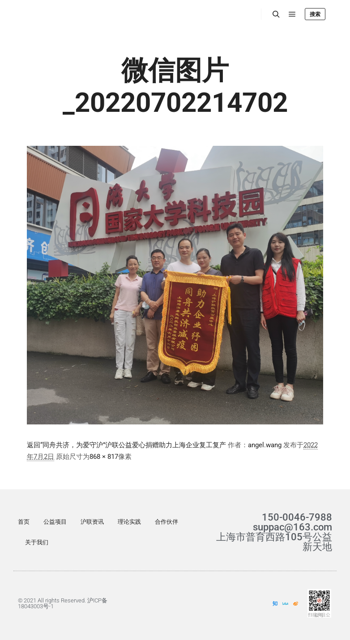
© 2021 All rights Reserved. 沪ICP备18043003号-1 (62, 603)
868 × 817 (104, 457)
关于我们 (36, 542)
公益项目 (55, 521)
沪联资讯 (92, 521)
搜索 (315, 14)
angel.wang (265, 445)
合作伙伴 (166, 521)
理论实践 (129, 521)
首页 (24, 521)
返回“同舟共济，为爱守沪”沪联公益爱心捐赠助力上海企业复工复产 (126, 445)
